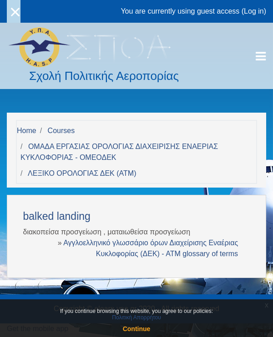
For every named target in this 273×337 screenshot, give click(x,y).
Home (26, 130)
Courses (61, 130)
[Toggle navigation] (260, 56)
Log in (254, 11)
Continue (137, 328)
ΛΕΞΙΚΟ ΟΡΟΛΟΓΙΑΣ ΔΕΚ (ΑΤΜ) (82, 173)
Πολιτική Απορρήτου (136, 317)
